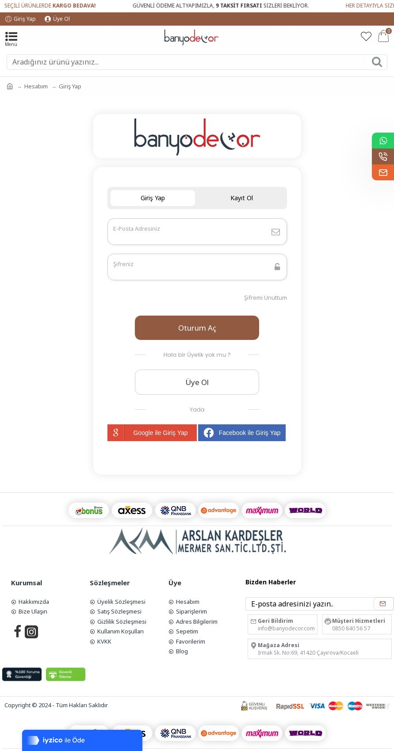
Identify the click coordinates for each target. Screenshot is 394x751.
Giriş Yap (153, 198)
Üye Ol (197, 382)
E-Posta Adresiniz (136, 229)
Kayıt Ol (241, 198)
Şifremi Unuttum (265, 297)
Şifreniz (123, 264)
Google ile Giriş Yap (147, 432)
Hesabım (36, 86)
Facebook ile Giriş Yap (242, 432)
